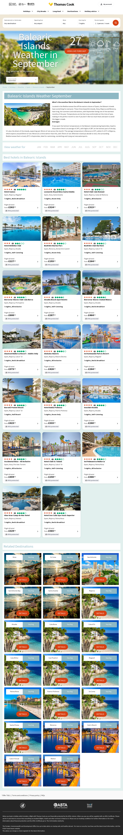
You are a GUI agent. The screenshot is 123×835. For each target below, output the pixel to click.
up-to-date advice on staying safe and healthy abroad (56, 826)
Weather (21, 87)
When (64, 20)
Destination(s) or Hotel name (12, 20)
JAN (39, 147)
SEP (94, 147)
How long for (82, 20)
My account (106, 4)
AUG (87, 147)
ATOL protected (11, 211)
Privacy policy (34, 795)
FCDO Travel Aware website (11, 828)
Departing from (38, 20)
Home (5, 87)
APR (60, 147)
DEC (115, 147)
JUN (73, 147)
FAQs (43, 795)
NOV (108, 147)
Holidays (12, 87)
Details (23, 579)
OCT (101, 147)
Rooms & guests (99, 20)
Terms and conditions (20, 795)
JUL (80, 147)
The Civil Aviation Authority (55, 821)
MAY (66, 147)
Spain (28, 87)
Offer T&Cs (6, 795)
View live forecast (76, 51)
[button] (22, 80)
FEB (46, 147)
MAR (52, 147)
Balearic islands (38, 87)
